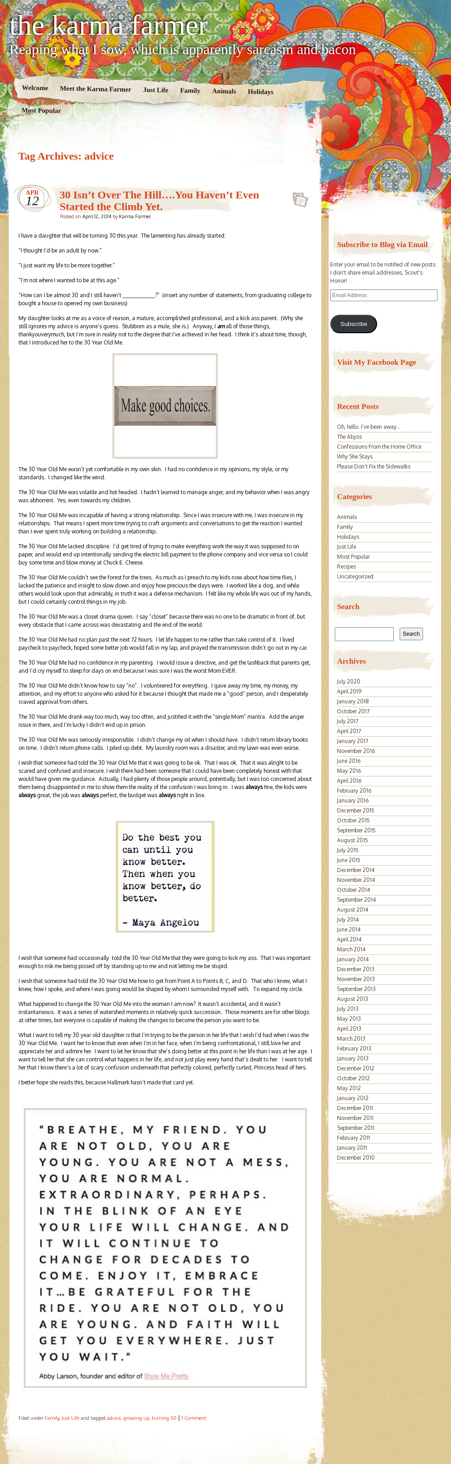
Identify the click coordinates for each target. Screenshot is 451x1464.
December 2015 (355, 810)
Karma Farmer (135, 216)
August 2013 (352, 999)
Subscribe (353, 324)
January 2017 (352, 741)
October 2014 (353, 889)
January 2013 (353, 1058)
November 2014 (356, 880)
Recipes (346, 566)
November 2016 (356, 751)
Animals (224, 91)
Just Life (156, 90)
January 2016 (353, 800)
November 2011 (355, 1118)
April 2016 (349, 780)
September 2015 (356, 830)
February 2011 (353, 1137)
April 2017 (349, 731)
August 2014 (352, 909)
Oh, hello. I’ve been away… (369, 426)
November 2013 (356, 979)
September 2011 (355, 1127)
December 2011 (355, 1108)
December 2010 (356, 1157)
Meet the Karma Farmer (95, 89)
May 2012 (349, 1088)
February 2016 (354, 790)
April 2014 (349, 939)
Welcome (35, 88)
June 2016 (348, 760)
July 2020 (348, 681)
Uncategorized (355, 576)
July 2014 (348, 919)
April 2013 (349, 1028)
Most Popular (41, 110)
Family (190, 90)
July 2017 (347, 721)
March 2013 (351, 1038)
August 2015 (352, 840)
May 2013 (349, 1018)
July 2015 (348, 850)
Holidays (260, 92)
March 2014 (351, 949)
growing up (136, 1418)
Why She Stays (355, 456)
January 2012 (353, 1098)
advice (114, 1418)
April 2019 (349, 691)
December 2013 (355, 969)
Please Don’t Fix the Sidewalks (373, 466)
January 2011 (352, 1147)
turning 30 (164, 1418)
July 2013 (348, 1008)
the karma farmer (108, 25)
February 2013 (354, 1048)
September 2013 (356, 989)
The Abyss (349, 436)
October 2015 (353, 820)
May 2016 (349, 770)
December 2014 (355, 870)
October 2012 (353, 1078)
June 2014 (348, 929)
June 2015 (348, 860)
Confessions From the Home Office (379, 446)
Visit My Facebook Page (376, 362)
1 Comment (194, 1418)
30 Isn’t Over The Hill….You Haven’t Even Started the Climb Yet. (159, 200)
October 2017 (353, 711)
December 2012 (355, 1068)
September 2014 (356, 899)
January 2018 (353, 701)
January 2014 (353, 959)
